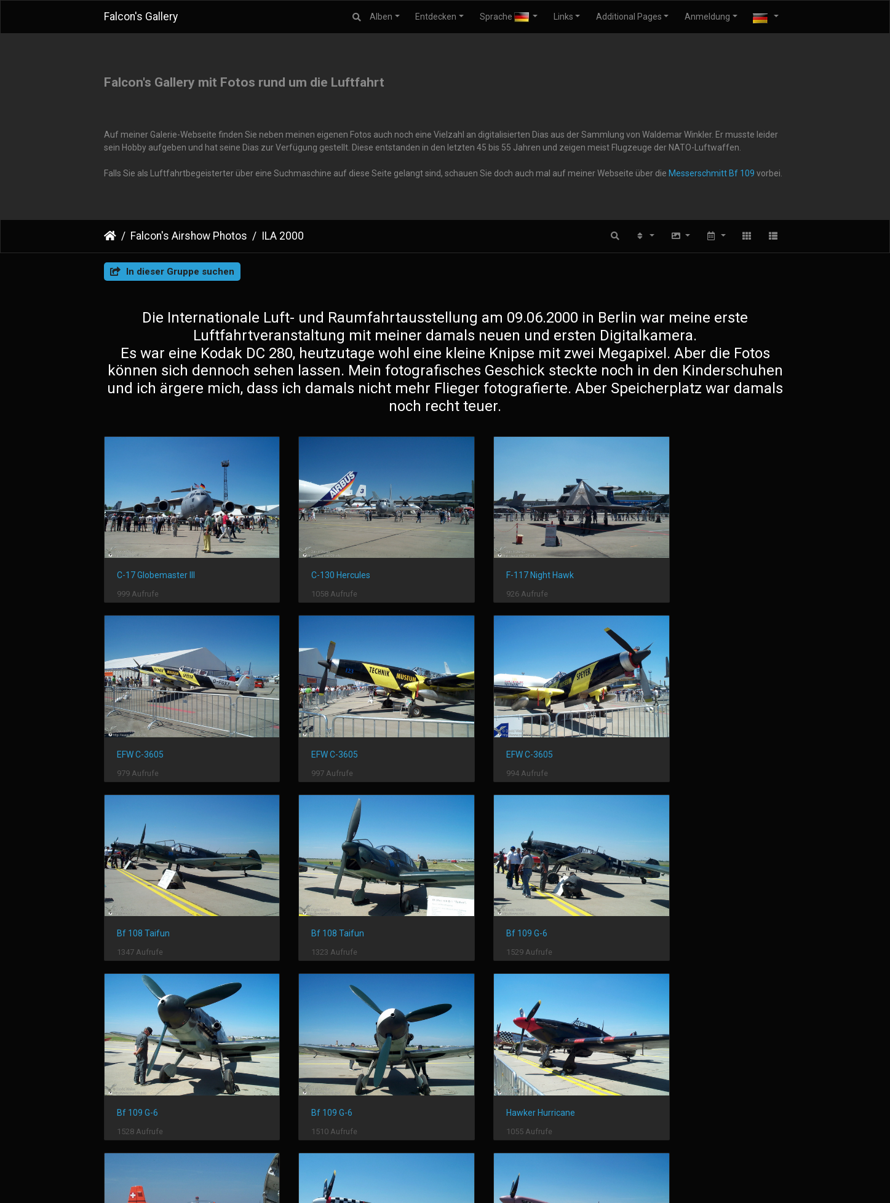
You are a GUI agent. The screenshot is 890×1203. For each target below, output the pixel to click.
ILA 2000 (282, 236)
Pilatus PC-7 (140, 1059)
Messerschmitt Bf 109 (712, 173)
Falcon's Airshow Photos (188, 236)
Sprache (505, 17)
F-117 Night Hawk (501, 561)
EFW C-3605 (666, 561)
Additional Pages (629, 17)
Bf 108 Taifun (493, 727)
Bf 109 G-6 (137, 893)
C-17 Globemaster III (156, 561)
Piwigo (361, 1178)
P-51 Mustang (319, 1059)
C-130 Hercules (321, 561)
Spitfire (481, 1059)
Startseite (110, 236)
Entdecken (435, 17)
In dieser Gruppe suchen (172, 271)
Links (563, 17)
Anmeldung (707, 17)
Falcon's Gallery (141, 16)
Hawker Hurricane (677, 893)
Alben (381, 17)
